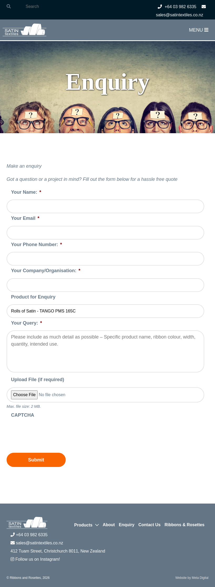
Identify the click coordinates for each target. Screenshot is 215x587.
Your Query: (26, 323)
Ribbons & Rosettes (184, 525)
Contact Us (150, 525)
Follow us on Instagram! (35, 559)
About (109, 525)
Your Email (25, 218)
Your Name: (26, 192)
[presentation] (46, 432)
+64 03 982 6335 (177, 6)
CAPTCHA (22, 415)
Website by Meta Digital (191, 578)
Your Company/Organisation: (45, 270)
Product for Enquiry (33, 297)
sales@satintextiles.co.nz (37, 543)
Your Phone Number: (36, 244)
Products (83, 525)
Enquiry (127, 525)
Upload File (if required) (37, 379)
